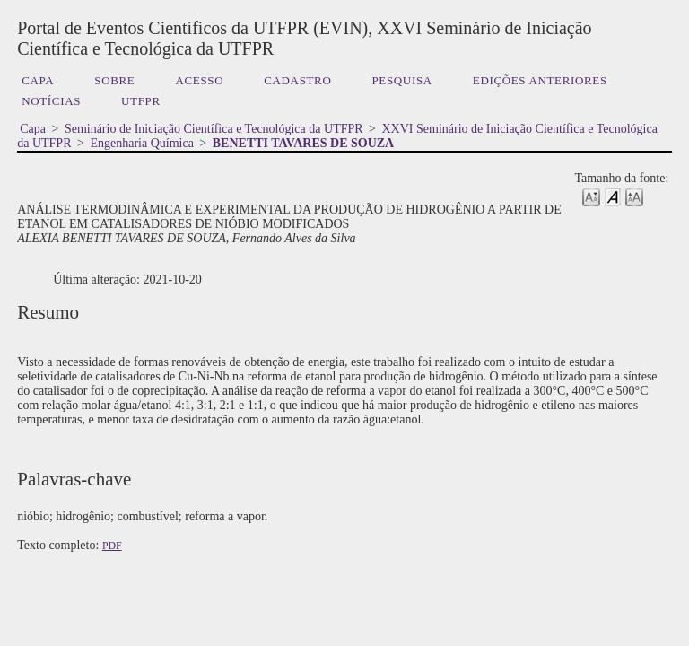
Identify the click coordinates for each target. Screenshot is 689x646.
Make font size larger (634, 196)
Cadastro (297, 80)
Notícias (51, 101)
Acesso (199, 80)
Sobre (114, 80)
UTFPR (141, 101)
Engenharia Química (141, 143)
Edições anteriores (540, 80)
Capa (38, 80)
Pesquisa (401, 80)
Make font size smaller (591, 196)
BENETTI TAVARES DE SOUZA (303, 143)
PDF (112, 545)
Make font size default (613, 196)
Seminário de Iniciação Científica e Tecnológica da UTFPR (214, 128)
